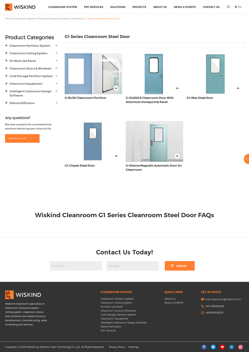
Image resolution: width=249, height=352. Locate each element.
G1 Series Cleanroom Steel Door (102, 18)
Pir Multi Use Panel (23, 61)
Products (43, 18)
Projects (139, 7)
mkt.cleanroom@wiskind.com (223, 299)
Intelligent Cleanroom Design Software (31, 93)
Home (8, 18)
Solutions (118, 7)
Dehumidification (22, 103)
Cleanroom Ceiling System (29, 53)
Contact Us (211, 7)
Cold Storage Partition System (31, 76)
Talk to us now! (20, 138)
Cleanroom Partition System (30, 45)
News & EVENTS (185, 7)
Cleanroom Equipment (26, 83)
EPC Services (93, 7)
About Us (160, 7)
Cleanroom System (62, 7)
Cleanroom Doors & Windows (66, 18)
